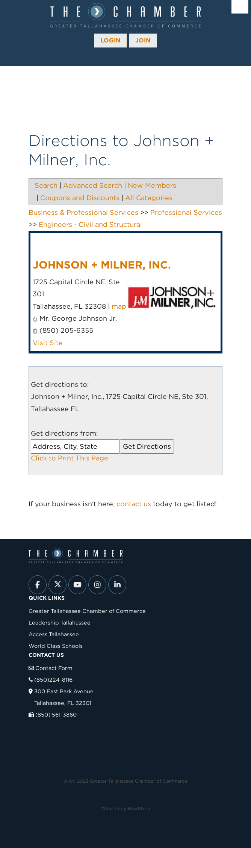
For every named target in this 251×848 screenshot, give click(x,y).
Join (143, 40)
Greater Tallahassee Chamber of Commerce (87, 611)
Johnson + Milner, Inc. (102, 264)
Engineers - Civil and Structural (90, 224)
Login (110, 40)
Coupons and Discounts (79, 198)
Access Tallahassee (54, 634)
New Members (152, 185)
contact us (133, 504)
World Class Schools (56, 646)
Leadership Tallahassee (60, 622)
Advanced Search (92, 185)
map (119, 306)
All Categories (148, 198)
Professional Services (186, 212)
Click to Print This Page (69, 458)
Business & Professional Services (83, 212)
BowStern (139, 808)
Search (46, 185)
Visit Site (48, 343)
